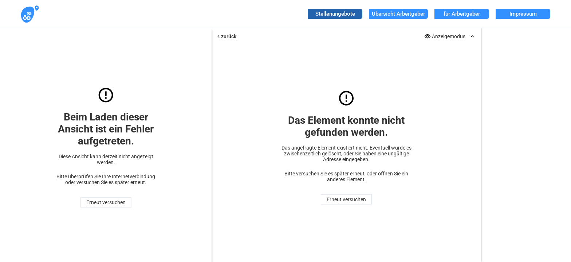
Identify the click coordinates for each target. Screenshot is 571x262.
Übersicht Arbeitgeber (398, 14)
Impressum (523, 14)
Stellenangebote (335, 14)
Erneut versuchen (106, 202)
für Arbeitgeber (462, 14)
